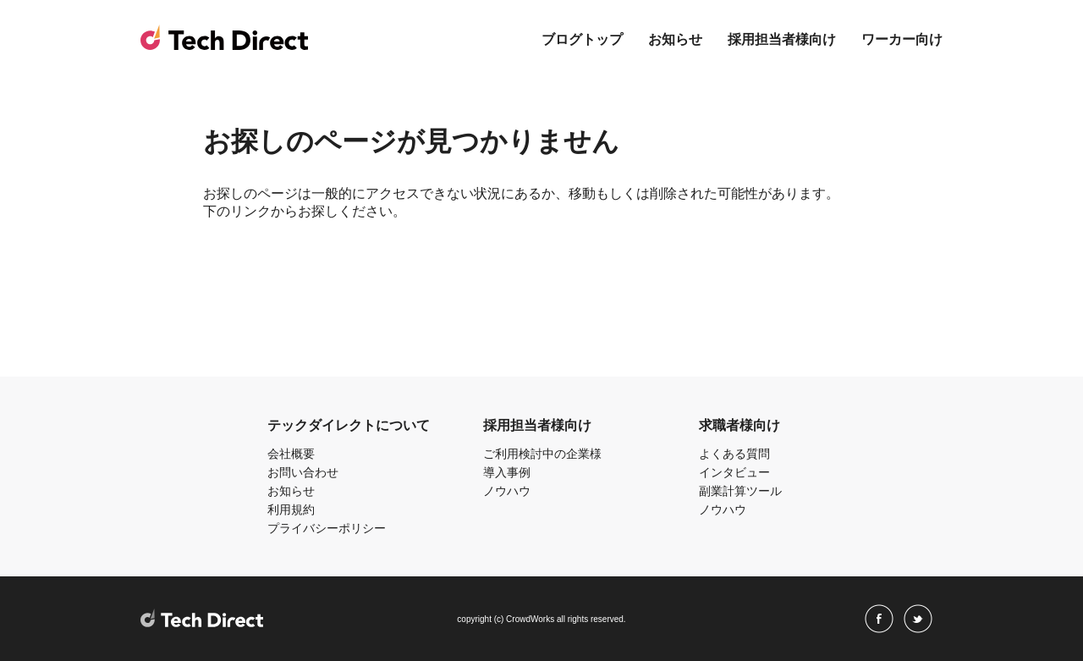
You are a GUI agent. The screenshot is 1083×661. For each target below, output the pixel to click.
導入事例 (507, 472)
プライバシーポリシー (326, 528)
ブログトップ (582, 39)
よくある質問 (734, 453)
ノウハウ (507, 491)
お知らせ (675, 39)
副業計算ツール (740, 491)
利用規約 (291, 509)
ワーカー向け (902, 39)
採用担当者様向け (782, 39)
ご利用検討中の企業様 (542, 453)
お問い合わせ (302, 472)
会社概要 (291, 453)
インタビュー (734, 472)
